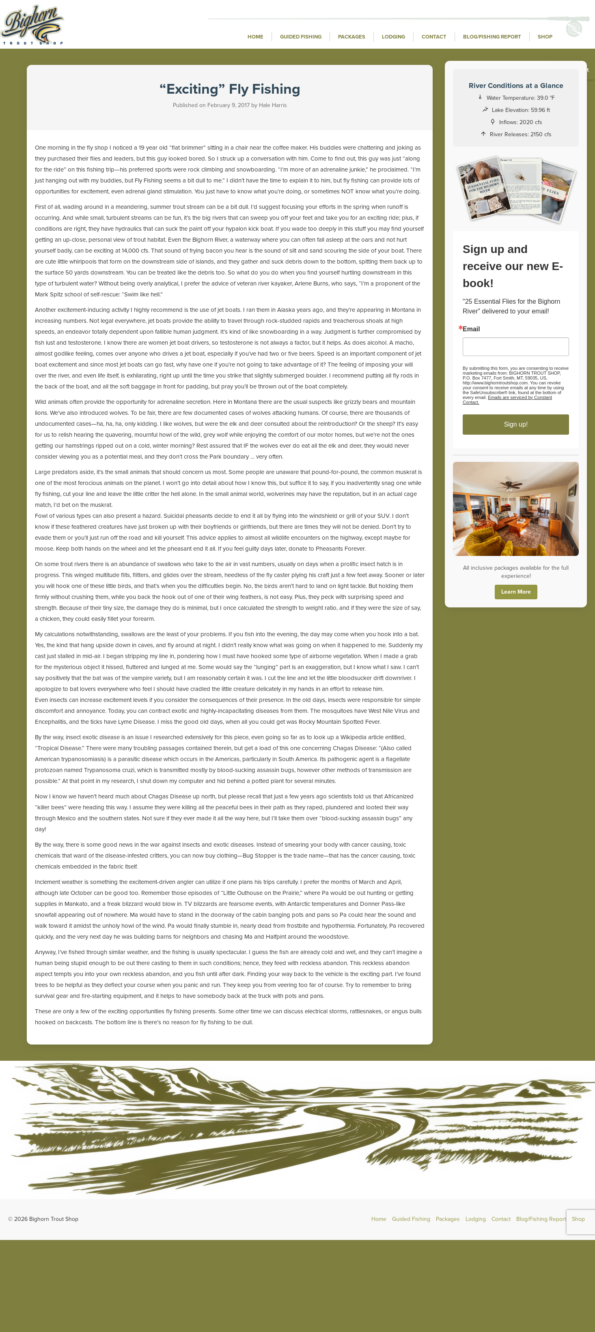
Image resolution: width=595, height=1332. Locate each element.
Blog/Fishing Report (492, 37)
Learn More (516, 591)
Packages (351, 37)
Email (471, 329)
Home (255, 37)
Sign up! (516, 424)
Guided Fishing (300, 37)
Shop (545, 37)
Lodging (393, 37)
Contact (434, 37)
